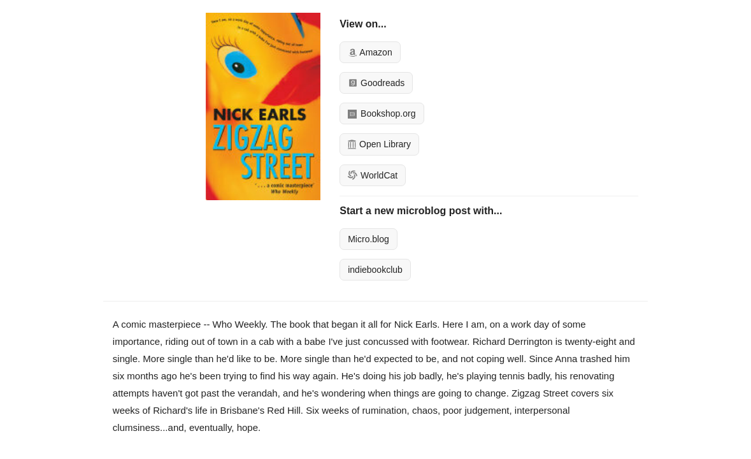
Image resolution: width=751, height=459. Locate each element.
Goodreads (376, 83)
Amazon (370, 52)
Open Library (379, 144)
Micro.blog (368, 239)
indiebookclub (375, 270)
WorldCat (372, 175)
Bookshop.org (381, 113)
